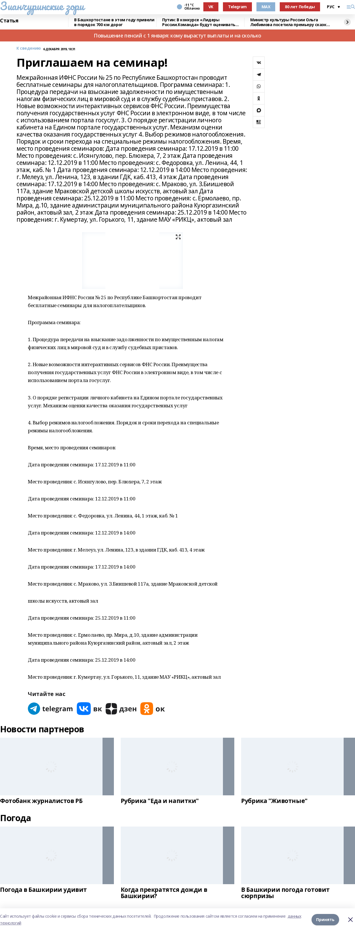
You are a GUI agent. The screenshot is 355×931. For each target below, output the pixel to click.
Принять (325, 919)
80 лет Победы (300, 6)
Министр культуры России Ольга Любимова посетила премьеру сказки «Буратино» (289, 22)
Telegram (237, 6)
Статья (9, 21)
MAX (266, 6)
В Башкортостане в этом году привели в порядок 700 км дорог (114, 22)
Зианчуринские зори (42, 6)
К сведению (28, 48)
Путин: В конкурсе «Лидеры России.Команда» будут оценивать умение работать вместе (198, 22)
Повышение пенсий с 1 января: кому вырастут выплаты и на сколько (177, 35)
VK (210, 6)
